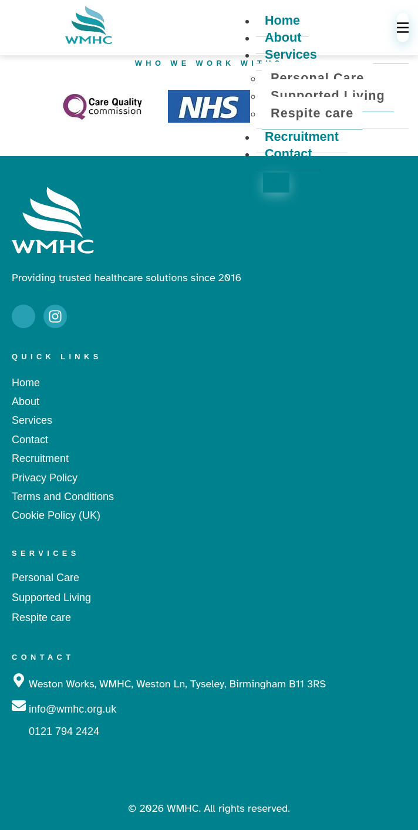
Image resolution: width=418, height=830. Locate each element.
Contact (288, 153)
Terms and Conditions (63, 496)
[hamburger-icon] (403, 27)
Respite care (312, 113)
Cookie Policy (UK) (56, 515)
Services (291, 54)
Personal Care (317, 77)
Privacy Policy (44, 478)
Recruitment (302, 136)
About (283, 37)
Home (26, 383)
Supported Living (328, 95)
